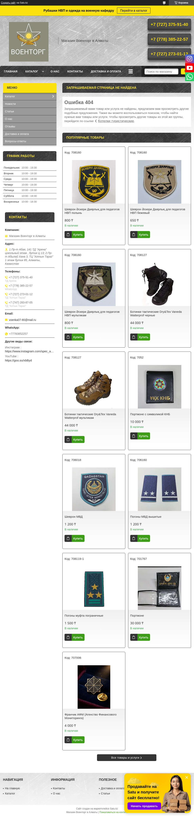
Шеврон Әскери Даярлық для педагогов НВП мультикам (92, 313)
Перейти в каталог (133, 10)
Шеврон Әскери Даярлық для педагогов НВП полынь (92, 211)
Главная (10, 71)
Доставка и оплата (106, 71)
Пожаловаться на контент (113, 812)
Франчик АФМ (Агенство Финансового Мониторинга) (91, 716)
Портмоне (137, 615)
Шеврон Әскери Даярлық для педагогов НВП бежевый (157, 211)
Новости (10, 103)
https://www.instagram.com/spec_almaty (29, 351)
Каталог (31, 71)
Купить (78, 234)
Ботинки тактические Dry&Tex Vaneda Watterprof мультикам (90, 415)
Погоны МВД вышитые (146, 516)
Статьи (9, 111)
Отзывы (10, 126)
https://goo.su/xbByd (18, 360)
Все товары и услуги (125, 757)
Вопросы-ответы (15, 141)
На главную (12, 788)
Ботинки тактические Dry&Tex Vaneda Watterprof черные (156, 313)
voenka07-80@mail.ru (22, 319)
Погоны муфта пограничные (84, 615)
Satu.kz (114, 808)
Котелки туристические (116, 121)
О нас (54, 71)
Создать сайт (8, 2)
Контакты (75, 71)
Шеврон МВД (74, 516)
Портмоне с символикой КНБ (150, 414)
